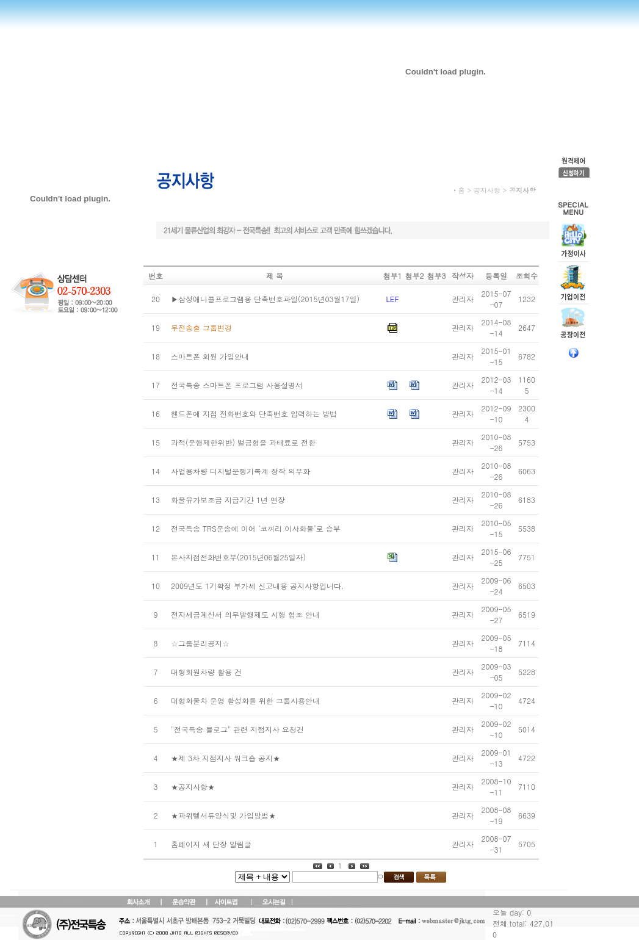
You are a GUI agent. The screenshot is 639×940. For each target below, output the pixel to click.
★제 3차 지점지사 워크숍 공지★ (225, 758)
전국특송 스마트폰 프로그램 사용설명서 (237, 385)
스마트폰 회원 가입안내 (210, 356)
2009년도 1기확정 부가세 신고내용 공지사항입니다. (257, 585)
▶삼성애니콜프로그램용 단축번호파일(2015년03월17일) (265, 299)
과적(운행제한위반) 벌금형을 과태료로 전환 (243, 442)
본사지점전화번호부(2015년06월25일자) (238, 557)
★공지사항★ (193, 786)
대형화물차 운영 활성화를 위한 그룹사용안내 (245, 700)
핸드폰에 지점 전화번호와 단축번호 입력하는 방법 (254, 413)
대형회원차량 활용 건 (206, 672)
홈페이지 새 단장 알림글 (211, 844)
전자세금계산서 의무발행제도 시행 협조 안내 (245, 614)
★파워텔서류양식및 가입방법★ (223, 815)
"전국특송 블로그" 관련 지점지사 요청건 (237, 729)
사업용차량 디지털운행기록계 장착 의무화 (240, 471)
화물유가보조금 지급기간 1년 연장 (228, 499)
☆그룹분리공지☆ (200, 643)
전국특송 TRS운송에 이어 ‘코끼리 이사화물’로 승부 (256, 528)
